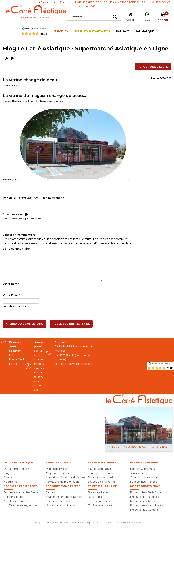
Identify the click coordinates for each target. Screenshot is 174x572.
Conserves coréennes (144, 477)
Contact (9, 477)
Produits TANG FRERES (63, 486)
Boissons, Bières (14, 496)
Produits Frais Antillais (143, 501)
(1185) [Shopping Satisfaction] (169, 368)
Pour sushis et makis (101, 477)
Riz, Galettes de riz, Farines (21, 505)
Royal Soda (95, 496)
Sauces (50, 492)
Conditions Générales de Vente (65, 477)
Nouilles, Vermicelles (16, 501)
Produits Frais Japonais (144, 496)
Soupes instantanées (101, 473)
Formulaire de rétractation (62, 481)
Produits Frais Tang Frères (146, 505)
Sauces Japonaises (99, 468)
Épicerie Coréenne (144, 462)
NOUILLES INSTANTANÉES (92, 31)
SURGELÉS (60, 31)
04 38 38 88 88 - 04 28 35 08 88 (53, 4)
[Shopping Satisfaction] (160, 363)
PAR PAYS (122, 31)
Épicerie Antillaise (102, 486)
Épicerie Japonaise (102, 462)
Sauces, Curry (138, 473)
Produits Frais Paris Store (146, 492)
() (43, 33)
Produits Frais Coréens (144, 509)
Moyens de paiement (59, 473)
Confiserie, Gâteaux (58, 501)
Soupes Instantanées (143, 481)
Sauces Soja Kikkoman (102, 481)
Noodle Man (11, 481)
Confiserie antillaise (100, 505)
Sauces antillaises (99, 501)
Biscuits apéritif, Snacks (60, 505)
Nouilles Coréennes (142, 468)
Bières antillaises (98, 492)
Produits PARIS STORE (20, 486)
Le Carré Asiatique (18, 462)
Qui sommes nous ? (16, 468)
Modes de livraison (57, 468)
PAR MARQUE (144, 31)
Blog (7, 473)
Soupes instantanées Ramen (22, 492)
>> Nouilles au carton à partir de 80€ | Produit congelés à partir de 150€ (122, 4)
